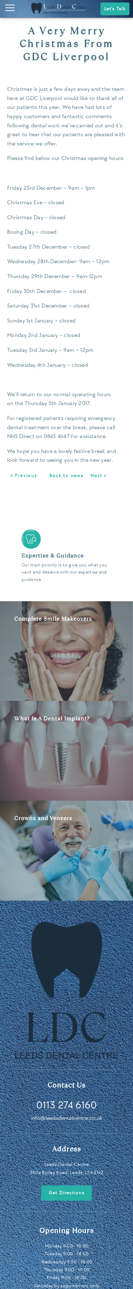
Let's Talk (115, 9)
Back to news (66, 475)
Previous (12, 557)
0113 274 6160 (66, 1105)
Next (121, 557)
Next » (98, 475)
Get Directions (66, 1193)
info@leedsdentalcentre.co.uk (66, 1118)
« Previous (24, 475)
